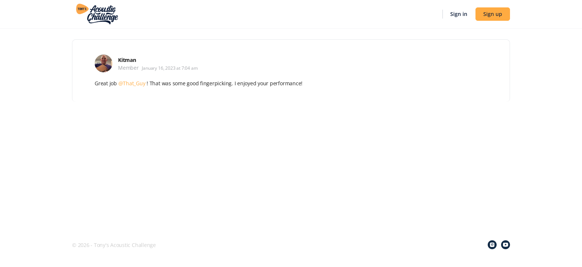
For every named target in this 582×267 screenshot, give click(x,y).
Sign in (458, 13)
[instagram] (492, 244)
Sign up (492, 13)
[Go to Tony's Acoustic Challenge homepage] (97, 13)
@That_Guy (132, 83)
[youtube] (505, 244)
